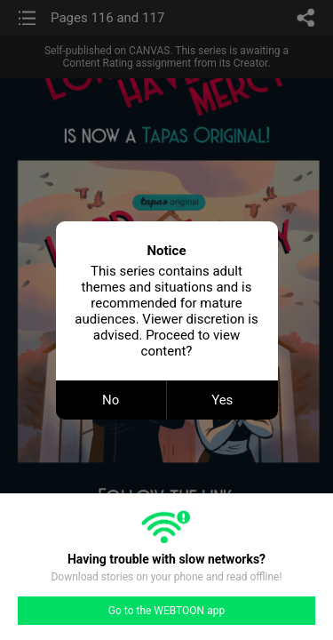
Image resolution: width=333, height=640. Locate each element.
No (110, 400)
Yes (222, 400)
